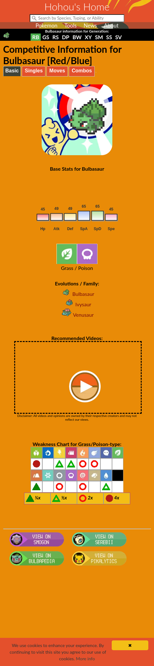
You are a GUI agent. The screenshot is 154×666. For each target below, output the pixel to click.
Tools (70, 25)
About (111, 25)
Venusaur (77, 315)
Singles (34, 70)
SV (118, 37)
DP (65, 37)
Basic (12, 70)
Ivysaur (77, 304)
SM (99, 37)
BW (77, 37)
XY (88, 37)
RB (35, 37)
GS (45, 37)
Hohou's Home (77, 6)
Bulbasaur (77, 294)
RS (55, 37)
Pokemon (46, 25)
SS (109, 37)
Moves (57, 70)
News (90, 25)
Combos (82, 70)
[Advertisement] (77, 618)
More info (85, 658)
